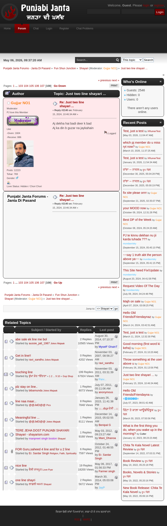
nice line (21, 465)
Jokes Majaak (57, 343)
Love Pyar (48, 469)
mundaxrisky (129, 243)
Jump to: (90, 308)
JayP (102, 487)
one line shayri (25, 480)
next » (115, 80)
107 (42, 85)
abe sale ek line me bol (31, 339)
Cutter (143, 434)
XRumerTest (154, 131)
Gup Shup (68, 376)
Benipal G (105, 425)
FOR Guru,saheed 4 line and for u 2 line (42, 449)
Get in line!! (23, 355)
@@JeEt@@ (37, 405)
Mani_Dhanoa (107, 438)
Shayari (62, 438)
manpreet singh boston (43, 438)
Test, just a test (133, 131)
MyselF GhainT (108, 346)
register (159, 5)
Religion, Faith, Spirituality (63, 453)
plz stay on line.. (26, 386)
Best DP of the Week (137, 219)
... (16, 85)
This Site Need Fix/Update (141, 270)
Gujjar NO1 (110, 68)
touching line (24, 372)
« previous (104, 80)
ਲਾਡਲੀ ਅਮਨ (36, 484)
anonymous (106, 392)
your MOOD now (134, 208)
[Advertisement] (83, 43)
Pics (48, 405)
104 (26, 85)
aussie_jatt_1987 (39, 343)
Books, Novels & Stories (139, 472)
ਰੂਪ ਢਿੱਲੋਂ (146, 169)
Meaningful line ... (27, 417)
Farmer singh (107, 471)
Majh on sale (131, 301)
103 (20, 85)
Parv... (102, 379)
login (146, 5)
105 (31, 85)
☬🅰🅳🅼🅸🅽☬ (131, 398)
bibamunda (36, 390)
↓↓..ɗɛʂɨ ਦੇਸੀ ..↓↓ (108, 408)
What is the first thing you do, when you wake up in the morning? (142, 429)
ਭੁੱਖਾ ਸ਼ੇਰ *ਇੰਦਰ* (37, 376)
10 (59, 376)
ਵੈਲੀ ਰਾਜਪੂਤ (35, 469)
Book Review (132, 461)
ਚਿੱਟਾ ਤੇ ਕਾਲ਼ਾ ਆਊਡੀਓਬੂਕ (138, 410)
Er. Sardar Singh (39, 453)
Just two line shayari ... (138, 375)
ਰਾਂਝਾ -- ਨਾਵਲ (131, 169)
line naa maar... (25, 401)
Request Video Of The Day (141, 286)
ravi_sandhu (36, 359)
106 (36, 85)
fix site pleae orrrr (135, 192)
